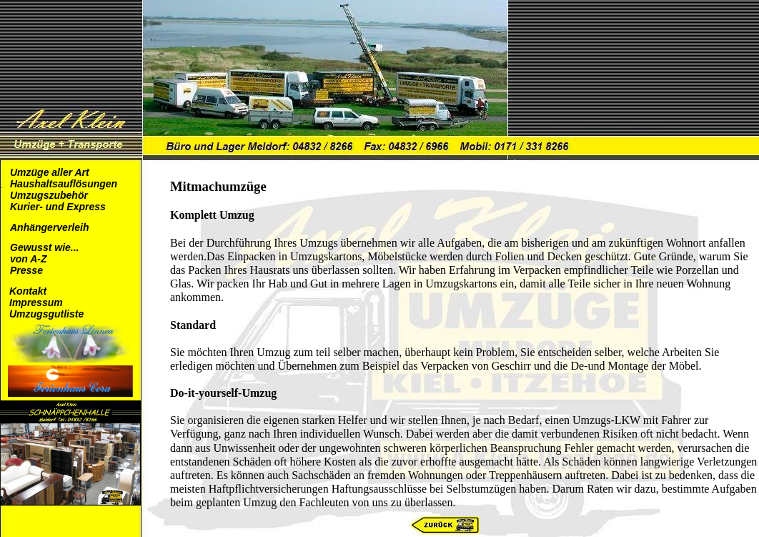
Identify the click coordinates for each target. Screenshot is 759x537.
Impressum (36, 302)
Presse (26, 270)
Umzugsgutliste (46, 314)
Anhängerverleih (49, 227)
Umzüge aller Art (49, 172)
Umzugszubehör (49, 195)
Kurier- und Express (58, 206)
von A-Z (28, 259)
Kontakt (27, 291)
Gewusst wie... (44, 247)
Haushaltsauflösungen (63, 183)
